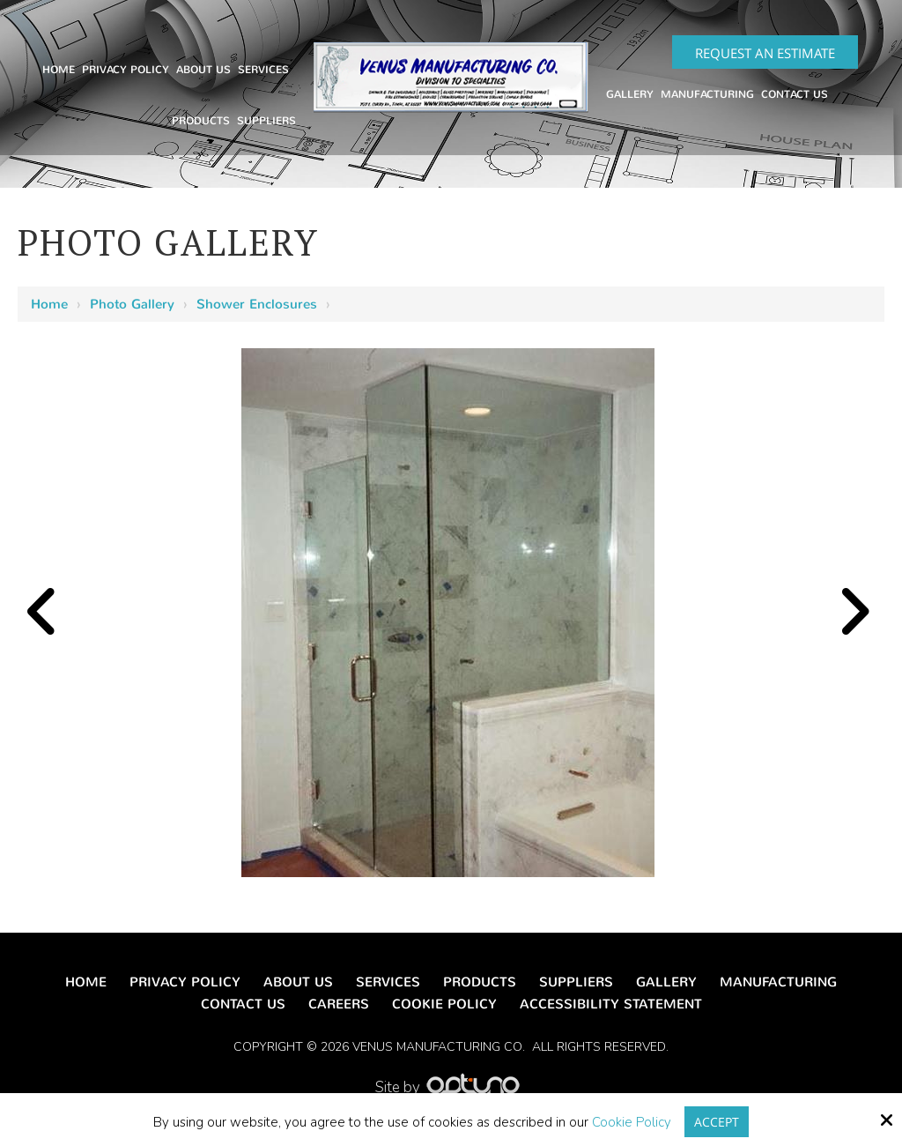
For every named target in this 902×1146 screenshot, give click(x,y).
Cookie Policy (630, 1122)
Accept (716, 1121)
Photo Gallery (132, 304)
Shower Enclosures (256, 304)
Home (49, 304)
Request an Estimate (765, 53)
